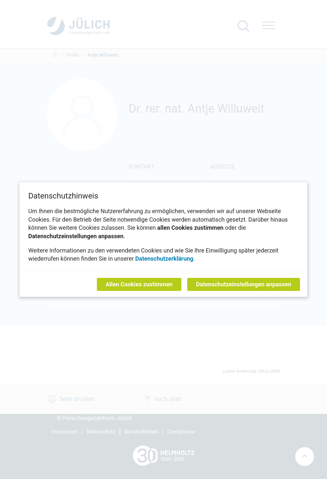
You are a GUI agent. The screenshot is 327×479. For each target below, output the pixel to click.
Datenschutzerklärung (164, 258)
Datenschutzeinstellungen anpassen (243, 284)
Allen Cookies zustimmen (139, 284)
